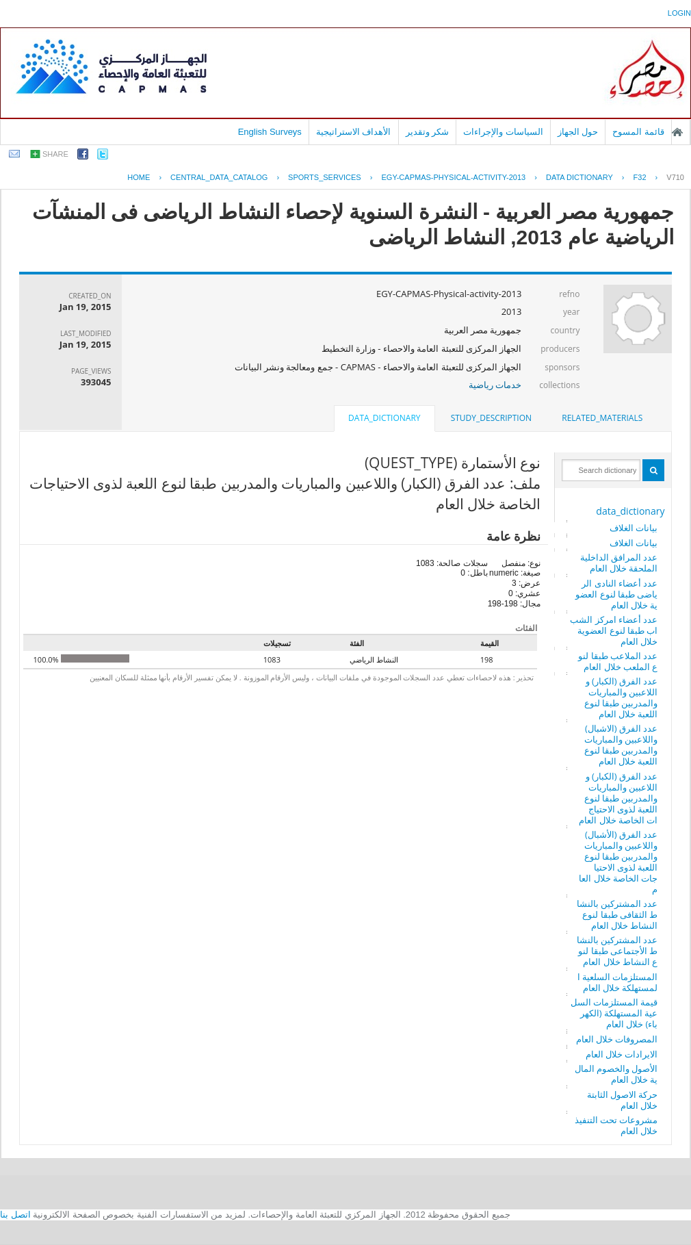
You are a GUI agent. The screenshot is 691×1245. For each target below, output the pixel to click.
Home (138, 177)
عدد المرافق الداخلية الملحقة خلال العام (619, 563)
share (55, 154)
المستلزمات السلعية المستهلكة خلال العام (617, 982)
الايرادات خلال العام (622, 1054)
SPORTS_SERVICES (324, 177)
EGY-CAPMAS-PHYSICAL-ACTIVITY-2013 (453, 177)
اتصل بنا (15, 1214)
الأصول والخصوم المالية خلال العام (616, 1074)
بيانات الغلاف (633, 527)
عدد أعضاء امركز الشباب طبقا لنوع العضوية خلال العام (613, 630)
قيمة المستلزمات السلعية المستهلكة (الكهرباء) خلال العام (614, 1013)
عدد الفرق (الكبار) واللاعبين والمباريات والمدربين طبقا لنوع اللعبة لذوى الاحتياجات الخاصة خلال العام (618, 798)
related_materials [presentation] (602, 418)
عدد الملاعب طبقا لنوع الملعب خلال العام (617, 661)
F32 (640, 177)
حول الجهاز (578, 132)
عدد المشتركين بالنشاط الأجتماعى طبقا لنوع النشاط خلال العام (617, 950)
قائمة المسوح (638, 132)
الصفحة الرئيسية (677, 132)
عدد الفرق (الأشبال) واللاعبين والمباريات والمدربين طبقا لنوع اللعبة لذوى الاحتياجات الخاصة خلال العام (618, 862)
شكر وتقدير (427, 132)
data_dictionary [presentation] (384, 418)
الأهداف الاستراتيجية (353, 132)
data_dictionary (630, 510)
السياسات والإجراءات (503, 132)
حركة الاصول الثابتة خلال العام (622, 1100)
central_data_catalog (219, 177)
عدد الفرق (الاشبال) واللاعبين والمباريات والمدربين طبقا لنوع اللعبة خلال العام (621, 745)
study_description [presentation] (491, 418)
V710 (675, 177)
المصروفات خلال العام (617, 1039)
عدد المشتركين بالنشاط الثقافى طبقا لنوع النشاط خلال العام (617, 914)
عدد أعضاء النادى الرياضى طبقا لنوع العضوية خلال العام (616, 594)
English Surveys (270, 132)
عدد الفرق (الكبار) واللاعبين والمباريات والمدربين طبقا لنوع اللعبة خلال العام (621, 697)
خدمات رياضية (495, 384)
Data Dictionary (579, 177)
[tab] (602, 418)
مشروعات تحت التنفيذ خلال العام (616, 1125)
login (679, 13)
